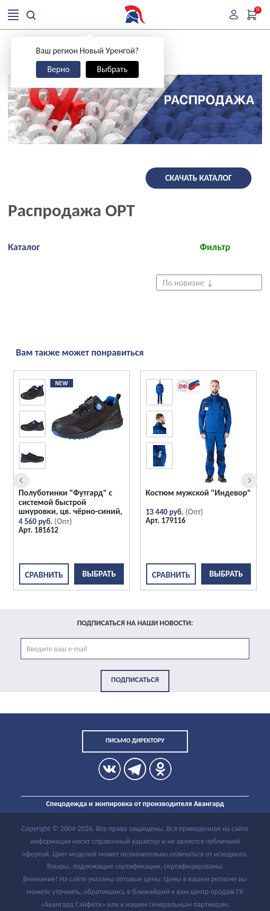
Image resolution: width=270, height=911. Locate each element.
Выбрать (112, 69)
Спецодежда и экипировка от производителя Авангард (135, 803)
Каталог (24, 247)
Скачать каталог (198, 178)
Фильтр (215, 247)
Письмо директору (134, 740)
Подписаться (135, 679)
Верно (58, 69)
